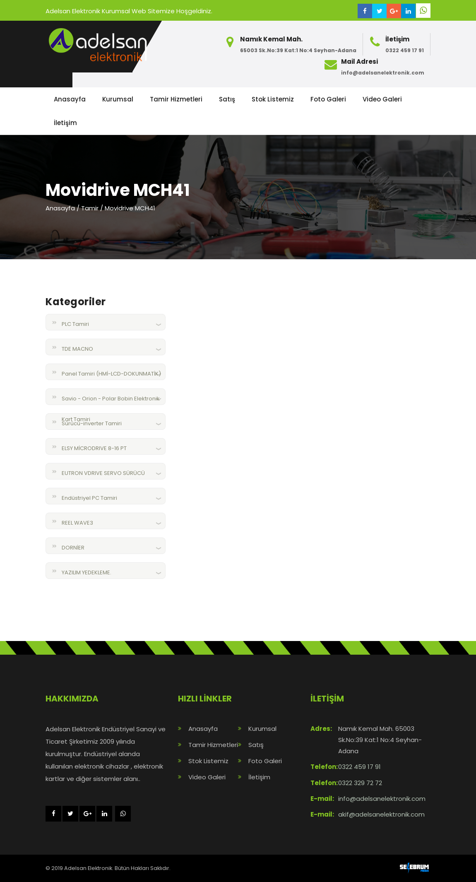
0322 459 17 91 (404, 50)
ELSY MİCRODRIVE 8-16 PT (94, 448)
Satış (227, 99)
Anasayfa (70, 99)
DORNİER (73, 548)
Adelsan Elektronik (88, 868)
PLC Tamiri (75, 324)
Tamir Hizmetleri (176, 99)
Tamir (90, 208)
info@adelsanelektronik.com (382, 72)
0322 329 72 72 (360, 782)
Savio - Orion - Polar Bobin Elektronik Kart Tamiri (111, 402)
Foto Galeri (328, 99)
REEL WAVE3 (77, 523)
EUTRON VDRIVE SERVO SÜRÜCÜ (103, 473)
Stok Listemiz (273, 99)
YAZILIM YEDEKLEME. (86, 572)
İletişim (65, 122)
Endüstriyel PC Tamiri (89, 498)
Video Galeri (382, 99)
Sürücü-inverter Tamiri (92, 423)
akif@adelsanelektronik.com (381, 814)
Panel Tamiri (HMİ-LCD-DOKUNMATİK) (111, 374)
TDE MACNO (77, 349)
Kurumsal (117, 99)
